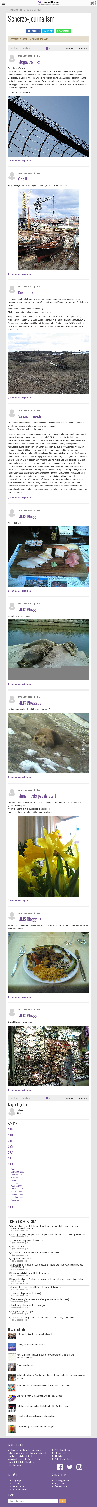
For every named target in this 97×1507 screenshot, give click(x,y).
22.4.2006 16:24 (25, 173)
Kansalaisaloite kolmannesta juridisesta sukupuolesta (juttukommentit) (37, 1287)
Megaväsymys (29, 61)
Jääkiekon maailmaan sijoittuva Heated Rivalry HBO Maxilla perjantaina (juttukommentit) (42, 1317)
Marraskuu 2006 (17, 1172)
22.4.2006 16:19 (25, 286)
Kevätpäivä (26, 292)
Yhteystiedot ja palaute (63, 1450)
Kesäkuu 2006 (16, 1186)
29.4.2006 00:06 (25, 56)
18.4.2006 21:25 (25, 410)
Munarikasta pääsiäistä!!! (37, 795)
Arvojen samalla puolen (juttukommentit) (26, 1293)
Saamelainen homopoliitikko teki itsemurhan (27, 1240)
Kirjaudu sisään (18, 1486)
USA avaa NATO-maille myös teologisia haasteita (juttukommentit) (35, 1252)
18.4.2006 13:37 (25, 510)
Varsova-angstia (30, 416)
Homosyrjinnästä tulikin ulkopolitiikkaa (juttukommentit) (31, 1272)
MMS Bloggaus (29, 516)
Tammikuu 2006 (17, 1200)
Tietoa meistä (60, 1453)
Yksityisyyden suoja (62, 1480)
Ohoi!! (22, 179)
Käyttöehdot (59, 1483)
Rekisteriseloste (61, 1486)
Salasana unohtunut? (21, 1489)
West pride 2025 (17, 1246)
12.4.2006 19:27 (25, 913)
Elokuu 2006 (16, 1180)
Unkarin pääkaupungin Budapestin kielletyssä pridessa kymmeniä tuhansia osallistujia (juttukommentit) (48, 1234)
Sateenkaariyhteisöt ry (63, 1459)
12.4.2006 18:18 (25, 1009)
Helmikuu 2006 (17, 1197)
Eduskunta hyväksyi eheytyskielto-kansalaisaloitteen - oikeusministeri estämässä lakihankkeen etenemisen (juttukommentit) (45, 1227)
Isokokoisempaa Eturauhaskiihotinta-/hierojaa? (28, 1305)
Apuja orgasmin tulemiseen (21, 1258)
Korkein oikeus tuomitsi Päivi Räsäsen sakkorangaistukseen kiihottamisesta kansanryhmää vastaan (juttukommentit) (47, 1280)
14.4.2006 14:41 (25, 790)
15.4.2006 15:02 (25, 604)
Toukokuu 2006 (17, 1189)
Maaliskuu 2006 (17, 1194)
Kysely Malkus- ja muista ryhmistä (23, 1311)
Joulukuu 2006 (17, 1169)
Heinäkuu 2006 (17, 1183)
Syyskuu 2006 (16, 1177)
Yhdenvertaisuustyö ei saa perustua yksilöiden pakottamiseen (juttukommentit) (40, 1299)
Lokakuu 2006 (16, 1175)
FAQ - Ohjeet (17, 1480)
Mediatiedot (59, 1456)
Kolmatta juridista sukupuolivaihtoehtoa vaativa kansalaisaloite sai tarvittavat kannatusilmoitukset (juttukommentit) (47, 1265)
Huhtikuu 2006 (16, 1191)
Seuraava (70, 48)
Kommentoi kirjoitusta (19, 161)
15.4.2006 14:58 (25, 697)
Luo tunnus (17, 1483)
